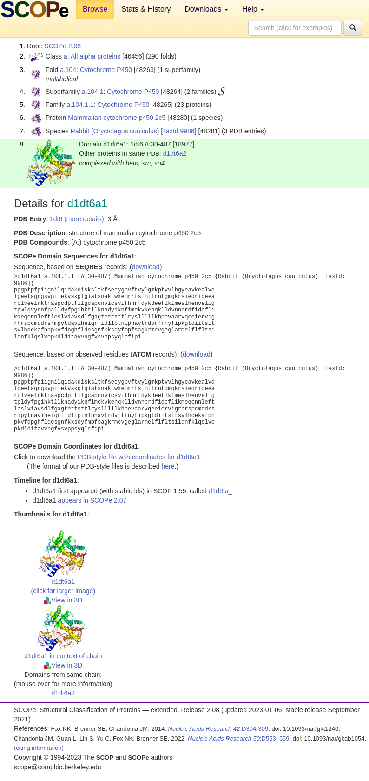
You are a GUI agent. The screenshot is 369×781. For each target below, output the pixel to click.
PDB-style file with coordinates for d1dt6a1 (139, 457)
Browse (95, 9)
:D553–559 (239, 738)
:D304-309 (218, 728)
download (146, 267)
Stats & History (146, 9)
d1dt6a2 (175, 153)
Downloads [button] (206, 9)
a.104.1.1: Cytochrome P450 (107, 104)
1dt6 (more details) (77, 219)
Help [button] (253, 9)
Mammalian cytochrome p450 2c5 (116, 117)
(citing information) (39, 747)
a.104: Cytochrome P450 (96, 69)
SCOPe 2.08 (62, 46)
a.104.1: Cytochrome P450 (120, 91)
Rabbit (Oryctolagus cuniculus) (115, 131)
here (167, 466)
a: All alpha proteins (92, 56)
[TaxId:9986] (178, 131)
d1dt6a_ (220, 491)
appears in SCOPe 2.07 (92, 500)
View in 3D (63, 600)
